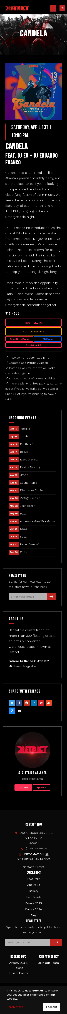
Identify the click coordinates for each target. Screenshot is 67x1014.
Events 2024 (33, 909)
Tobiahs (25, 428)
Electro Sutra (29, 459)
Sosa (23, 536)
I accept (51, 1007)
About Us (33, 885)
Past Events (33, 897)
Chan (23, 552)
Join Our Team (48, 962)
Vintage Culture (30, 498)
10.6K (41, 787)
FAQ (30, 878)
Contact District (33, 867)
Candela (25, 436)
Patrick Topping (30, 467)
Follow (23, 787)
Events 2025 (33, 903)
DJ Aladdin (27, 444)
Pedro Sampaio (30, 544)
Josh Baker (27, 505)
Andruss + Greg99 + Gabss (37, 521)
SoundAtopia (28, 482)
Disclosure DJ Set (32, 490)
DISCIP (24, 528)
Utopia (24, 475)
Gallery (33, 891)
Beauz (24, 451)
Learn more (15, 1007)
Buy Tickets (33, 322)
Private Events (18, 973)
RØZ (23, 513)
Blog (33, 915)
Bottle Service (33, 331)
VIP (37, 878)
